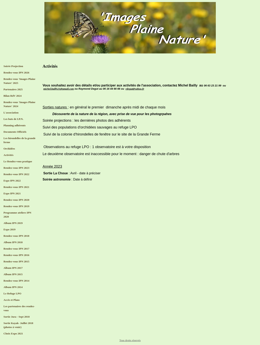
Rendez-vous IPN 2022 (16, 174)
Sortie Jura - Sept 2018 (17, 316)
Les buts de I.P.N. (14, 118)
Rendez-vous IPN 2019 (16, 206)
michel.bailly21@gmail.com (58, 88)
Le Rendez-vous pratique (18, 161)
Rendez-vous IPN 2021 (16, 187)
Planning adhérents (15, 125)
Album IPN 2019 (13, 223)
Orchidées (9, 148)
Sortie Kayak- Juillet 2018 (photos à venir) (18, 325)
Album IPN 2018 (13, 242)
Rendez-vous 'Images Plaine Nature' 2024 (19, 104)
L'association (11, 112)
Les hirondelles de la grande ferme (20, 140)
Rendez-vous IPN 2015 (16, 261)
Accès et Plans (12, 299)
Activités (9, 154)
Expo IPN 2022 (12, 180)
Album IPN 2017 (13, 267)
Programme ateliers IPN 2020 (17, 214)
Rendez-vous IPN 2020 (16, 199)
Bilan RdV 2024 (13, 95)
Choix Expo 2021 (13, 333)
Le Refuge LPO (12, 293)
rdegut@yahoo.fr (135, 88)
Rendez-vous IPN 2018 (16, 235)
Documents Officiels (15, 131)
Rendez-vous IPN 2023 (16, 167)
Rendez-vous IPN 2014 (16, 280)
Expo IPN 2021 (12, 193)
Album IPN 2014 (13, 287)
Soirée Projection (13, 66)
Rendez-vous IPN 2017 (16, 248)
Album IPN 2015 (13, 274)
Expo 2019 (10, 229)
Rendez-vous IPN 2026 (16, 72)
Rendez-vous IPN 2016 (16, 255)
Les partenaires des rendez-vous (19, 308)
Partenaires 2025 (13, 89)
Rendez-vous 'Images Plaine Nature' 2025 (19, 80)
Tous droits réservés (130, 340)
